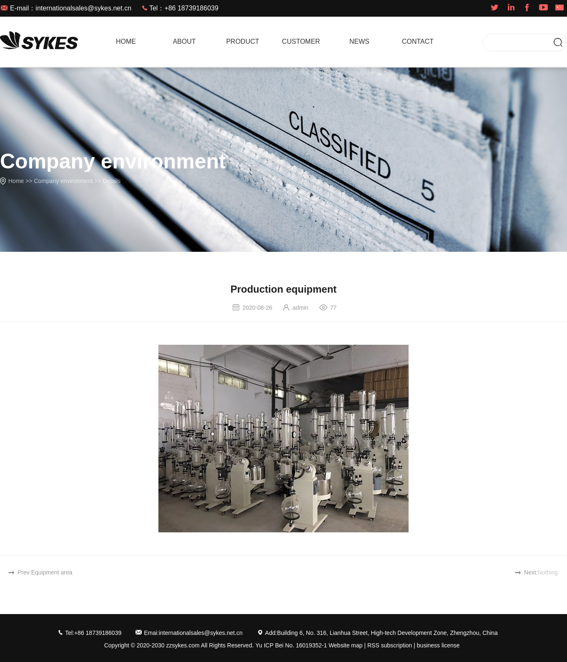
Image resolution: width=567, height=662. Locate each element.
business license (438, 645)
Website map (345, 645)
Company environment (63, 181)
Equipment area (52, 572)
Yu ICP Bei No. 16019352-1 (291, 645)
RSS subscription (389, 645)
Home (16, 181)
